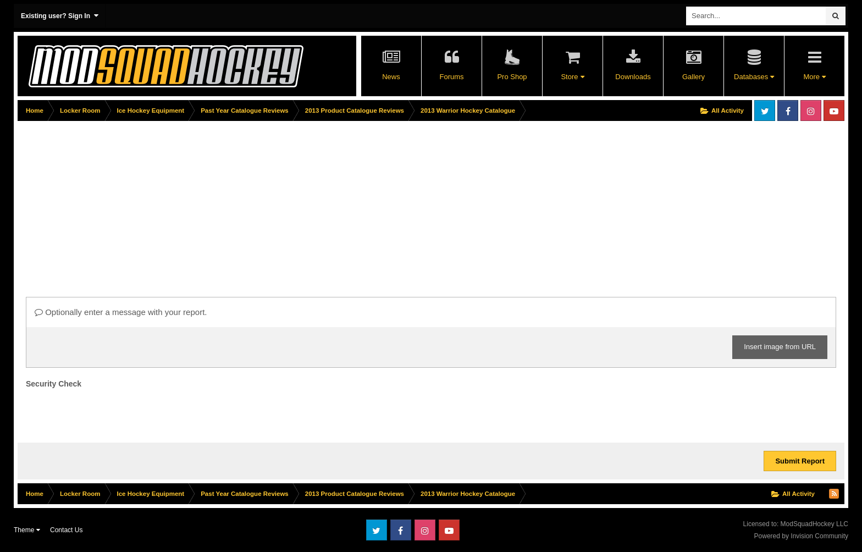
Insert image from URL (780, 347)
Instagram (810, 110)
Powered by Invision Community (801, 536)
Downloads (632, 77)
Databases (754, 77)
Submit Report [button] (800, 461)
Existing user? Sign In (59, 16)
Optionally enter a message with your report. (121, 312)
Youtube (834, 110)
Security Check (53, 383)
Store (572, 77)
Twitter (764, 110)
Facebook (787, 110)
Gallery (693, 77)
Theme (27, 530)
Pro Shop (512, 77)
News (391, 77)
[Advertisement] (218, 202)
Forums (451, 77)
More (814, 77)
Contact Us (66, 530)
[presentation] (109, 412)
